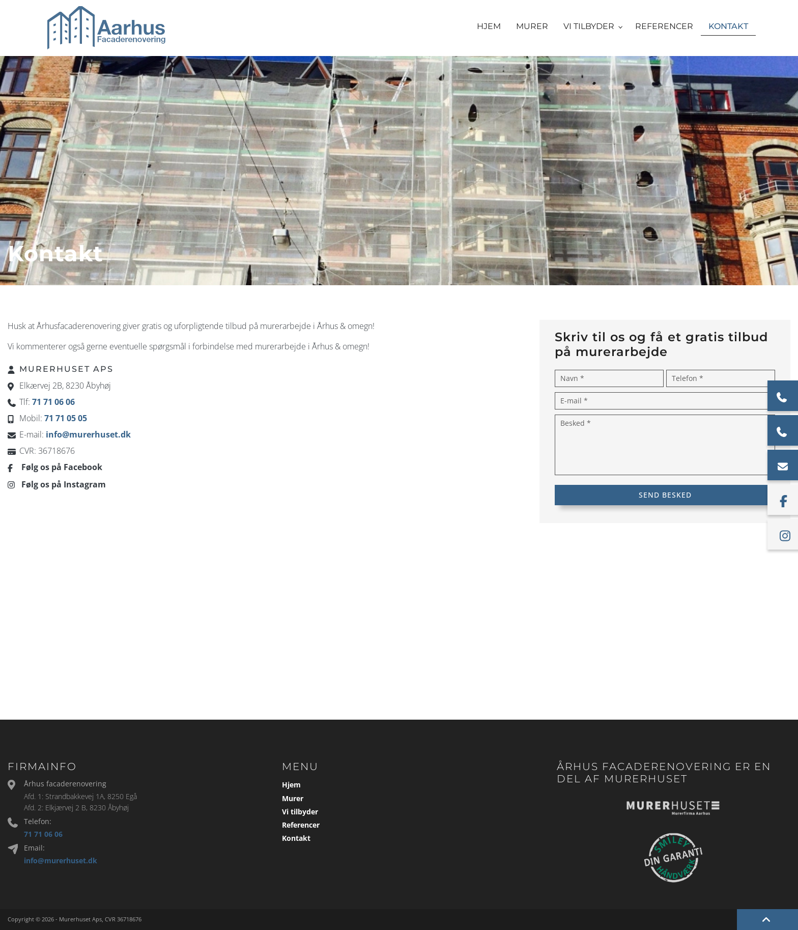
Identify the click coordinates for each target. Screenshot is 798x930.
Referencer (301, 825)
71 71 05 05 (65, 418)
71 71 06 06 (53, 401)
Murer (292, 798)
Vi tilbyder (300, 811)
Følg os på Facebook (61, 467)
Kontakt (296, 838)
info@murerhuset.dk (88, 434)
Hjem (291, 784)
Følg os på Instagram (63, 484)
